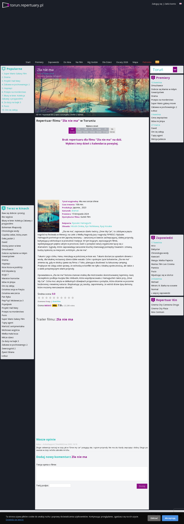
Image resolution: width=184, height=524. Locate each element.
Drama (154, 96)
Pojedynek (7, 304)
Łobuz (154, 110)
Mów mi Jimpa (158, 121)
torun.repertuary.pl (26, 5)
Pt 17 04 (105, 130)
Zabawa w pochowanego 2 (164, 107)
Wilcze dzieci (8, 337)
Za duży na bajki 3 (12, 102)
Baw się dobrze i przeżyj (13, 213)
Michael (154, 282)
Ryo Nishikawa (92, 226)
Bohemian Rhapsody (11, 227)
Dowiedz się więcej (15, 519)
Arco (153, 245)
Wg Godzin (92, 62)
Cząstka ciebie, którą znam (14, 234)
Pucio (153, 271)
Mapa (135, 62)
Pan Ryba (6, 296)
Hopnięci (8, 88)
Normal (154, 289)
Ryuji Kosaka (106, 226)
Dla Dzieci (107, 62)
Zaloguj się (157, 3)
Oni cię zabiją (157, 131)
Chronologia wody (159, 253)
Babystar (155, 249)
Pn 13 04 (79, 130)
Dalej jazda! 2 (8, 238)
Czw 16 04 (98, 130)
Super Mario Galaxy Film (15, 73)
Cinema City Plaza (159, 308)
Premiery (39, 62)
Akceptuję (170, 518)
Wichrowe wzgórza (11, 330)
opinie (80, 114)
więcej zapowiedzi (161, 293)
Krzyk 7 (5, 274)
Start (28, 62)
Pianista (155, 267)
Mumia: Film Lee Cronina (162, 264)
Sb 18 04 (112, 130)
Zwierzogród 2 (9, 348)
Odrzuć (154, 518)
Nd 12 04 (72, 130)
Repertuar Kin (166, 300)
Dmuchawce (157, 85)
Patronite (147, 62)
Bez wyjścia (7, 216)
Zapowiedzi (53, 62)
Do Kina (67, 62)
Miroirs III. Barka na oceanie (164, 285)
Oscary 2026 (122, 62)
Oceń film (57, 301)
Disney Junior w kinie (11, 245)
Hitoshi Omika (77, 226)
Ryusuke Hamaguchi (53, 76)
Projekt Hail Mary (12, 81)
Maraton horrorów (10, 278)
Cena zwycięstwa (159, 117)
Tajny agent (157, 135)
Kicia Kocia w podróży (12, 267)
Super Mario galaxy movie (163, 103)
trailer (73, 114)
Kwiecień (155, 256)
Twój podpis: (42, 485)
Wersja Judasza (158, 139)
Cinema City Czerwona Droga (165, 304)
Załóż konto (170, 3)
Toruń (158, 69)
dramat (75, 210)
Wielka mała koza (10, 333)
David (154, 128)
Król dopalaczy (9, 271)
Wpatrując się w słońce (162, 275)
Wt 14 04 (85, 130)
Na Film (79, 62)
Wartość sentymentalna (13, 326)
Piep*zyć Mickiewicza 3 (12, 300)
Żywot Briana (8, 352)
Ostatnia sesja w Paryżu (13, 289)
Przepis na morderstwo (162, 99)
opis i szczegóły (62, 114)
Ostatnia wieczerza (11, 293)
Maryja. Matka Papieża (162, 260)
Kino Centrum (157, 312)
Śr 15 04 (92, 130)
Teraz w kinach (18, 208)
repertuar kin (47, 114)
